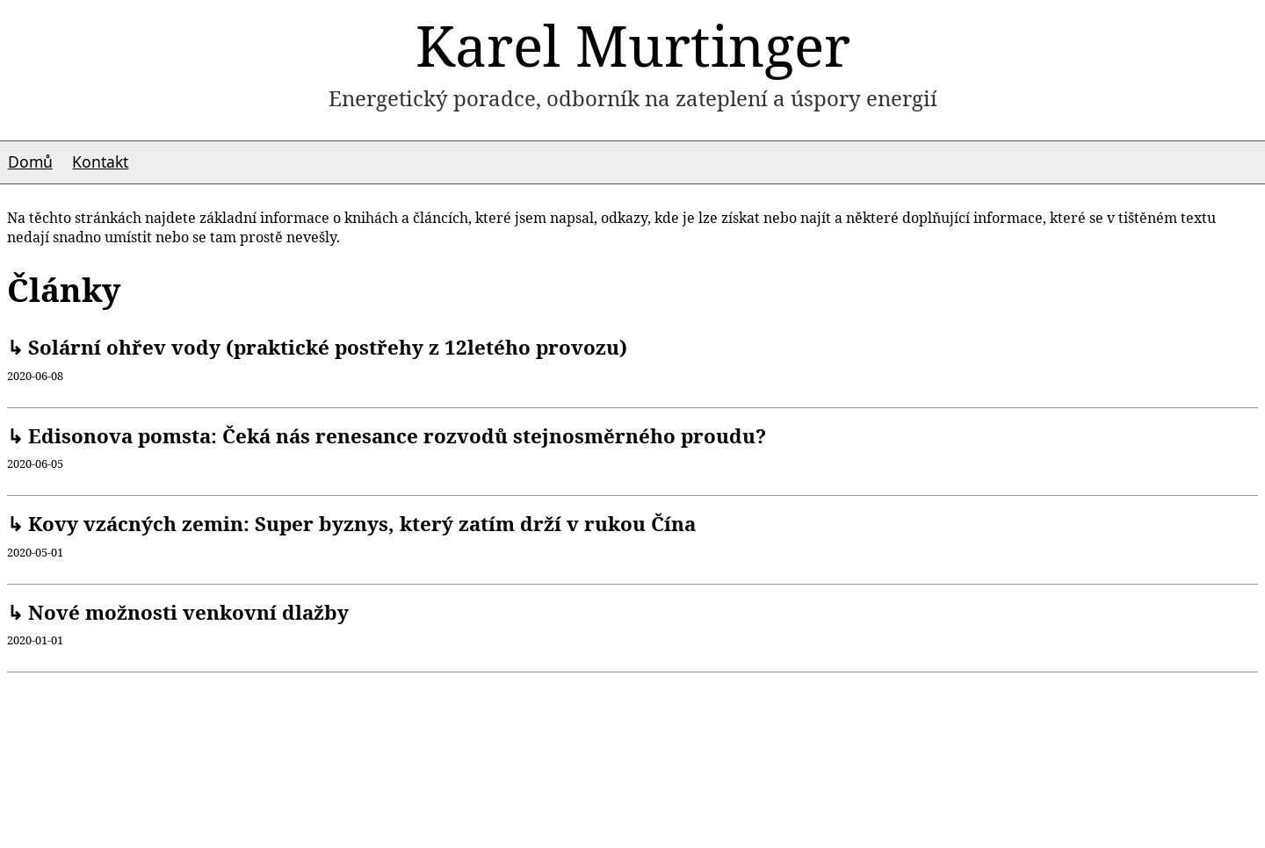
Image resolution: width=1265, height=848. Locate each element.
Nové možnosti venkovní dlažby (186, 612)
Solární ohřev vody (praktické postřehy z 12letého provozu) (325, 347)
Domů (30, 161)
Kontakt (100, 161)
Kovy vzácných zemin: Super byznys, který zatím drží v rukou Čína (359, 523)
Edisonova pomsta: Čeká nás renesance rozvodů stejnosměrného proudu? (394, 435)
